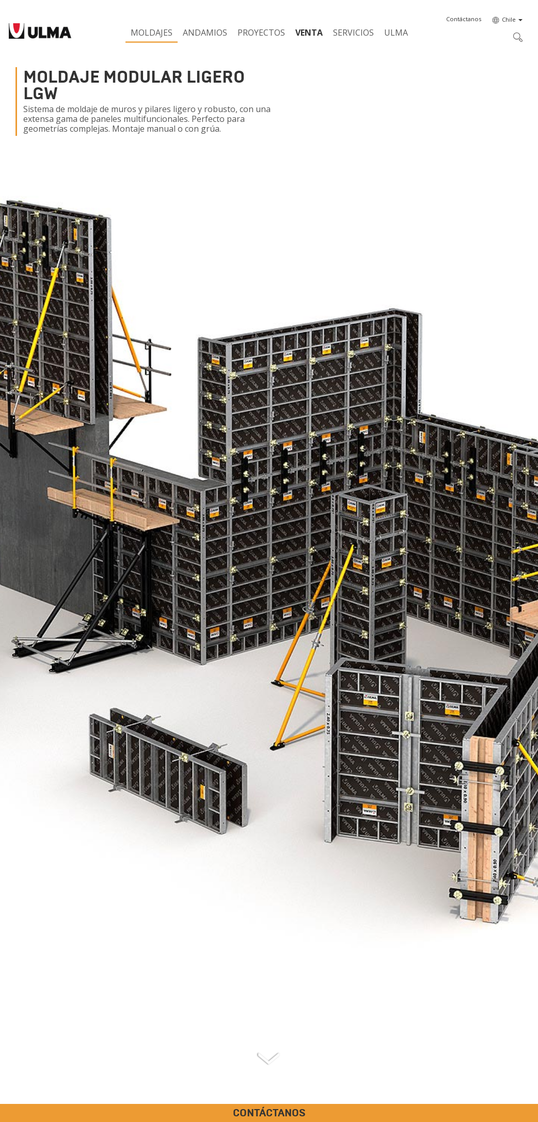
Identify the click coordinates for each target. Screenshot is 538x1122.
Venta (309, 32)
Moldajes (151, 32)
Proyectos (261, 32)
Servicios (353, 32)
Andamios (205, 32)
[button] (463, 19)
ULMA (396, 32)
